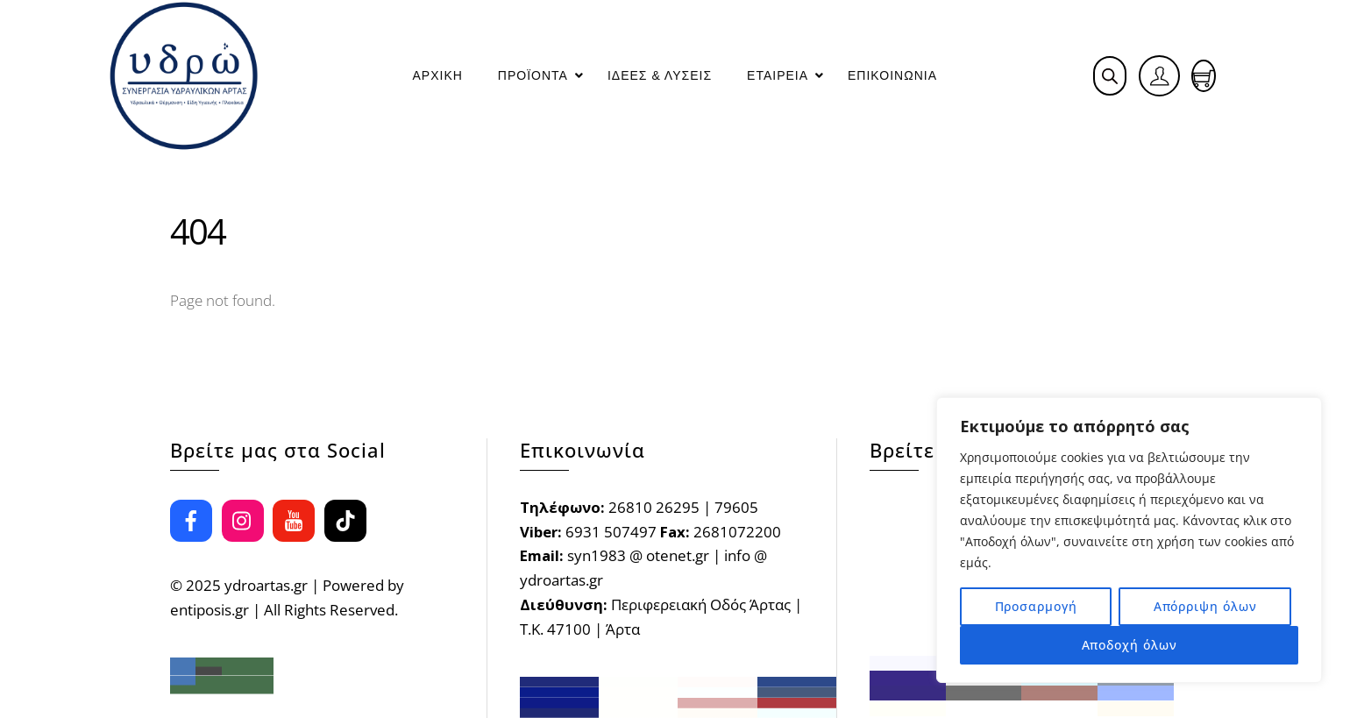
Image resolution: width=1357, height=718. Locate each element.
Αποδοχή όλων (1129, 644)
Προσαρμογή (1036, 606)
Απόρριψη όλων (1205, 606)
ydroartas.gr (266, 585)
